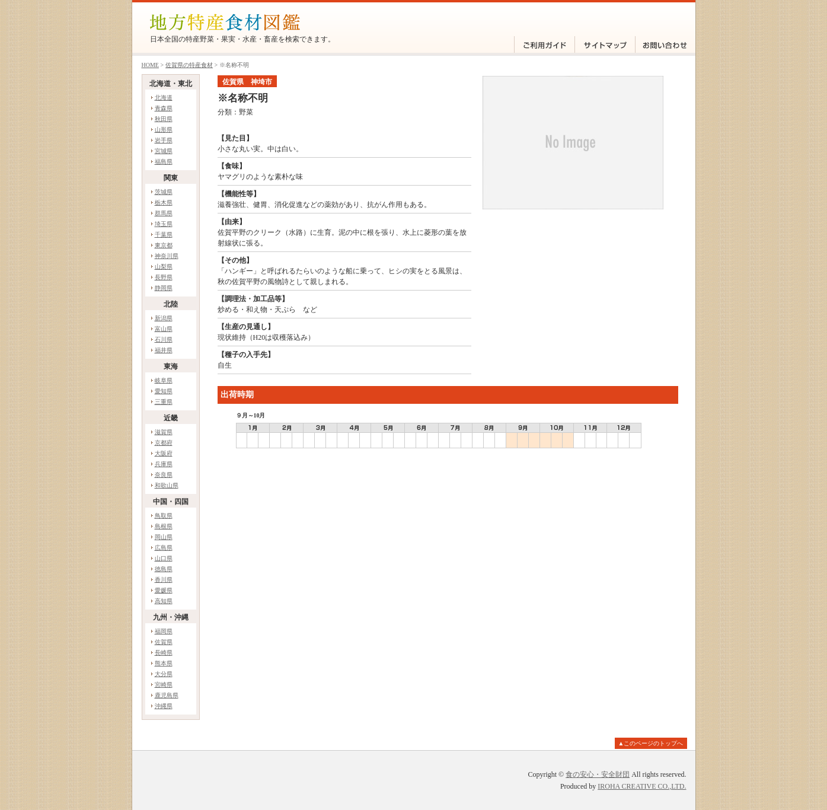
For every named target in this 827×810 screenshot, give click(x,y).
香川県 (164, 579)
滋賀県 (164, 432)
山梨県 (164, 266)
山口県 (164, 558)
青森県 (164, 108)
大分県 (164, 674)
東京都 (164, 245)
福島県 (164, 161)
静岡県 (164, 288)
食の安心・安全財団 (598, 774)
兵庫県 (164, 464)
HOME (150, 65)
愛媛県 (164, 590)
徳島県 (164, 569)
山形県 (164, 129)
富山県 (164, 329)
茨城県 (164, 192)
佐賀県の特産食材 (189, 65)
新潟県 (164, 318)
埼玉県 (164, 224)
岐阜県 (164, 380)
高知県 (164, 601)
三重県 (164, 401)
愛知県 (164, 391)
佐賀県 (164, 642)
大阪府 (164, 453)
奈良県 (164, 474)
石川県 (164, 339)
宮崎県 (164, 684)
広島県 (164, 547)
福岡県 (164, 631)
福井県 (164, 350)
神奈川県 (166, 256)
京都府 (164, 442)
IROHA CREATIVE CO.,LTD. (642, 786)
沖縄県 (164, 706)
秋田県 (164, 119)
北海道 (164, 97)
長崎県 (164, 652)
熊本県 (164, 663)
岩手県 (164, 140)
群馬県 (164, 213)
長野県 (164, 277)
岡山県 (164, 537)
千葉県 (164, 234)
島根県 (164, 526)
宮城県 (164, 151)
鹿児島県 (166, 695)
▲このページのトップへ (651, 743)
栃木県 (164, 202)
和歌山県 (166, 485)
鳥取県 (164, 515)
